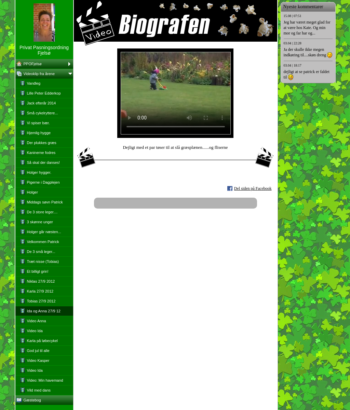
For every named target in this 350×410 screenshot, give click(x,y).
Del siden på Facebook (253, 188)
